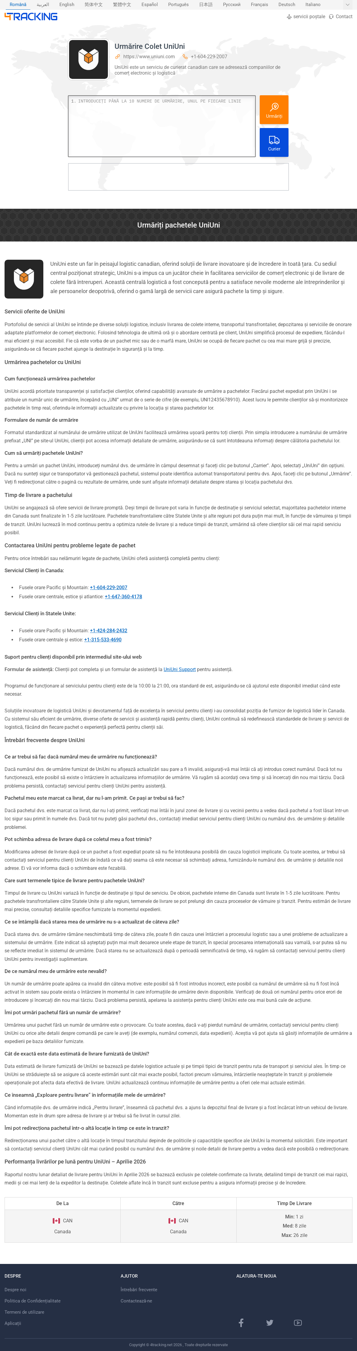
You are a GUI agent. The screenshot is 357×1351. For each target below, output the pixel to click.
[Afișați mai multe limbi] (347, 5)
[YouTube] (298, 1322)
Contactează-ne (136, 1301)
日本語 (206, 4)
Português (178, 4)
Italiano (313, 4)
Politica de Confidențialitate (33, 1301)
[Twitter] (270, 1322)
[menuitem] (18, 5)
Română (18, 4)
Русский (232, 4)
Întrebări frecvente (139, 1289)
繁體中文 (122, 4)
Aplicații (13, 1323)
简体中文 (94, 4)
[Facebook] (241, 1322)
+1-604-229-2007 (209, 56)
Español (150, 4)
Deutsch (287, 4)
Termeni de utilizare (24, 1312)
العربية (43, 4)
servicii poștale (305, 16)
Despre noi (15, 1289)
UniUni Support (180, 669)
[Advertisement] (178, 177)
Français (259, 4)
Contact (340, 16)
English (66, 4)
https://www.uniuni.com (149, 56)
